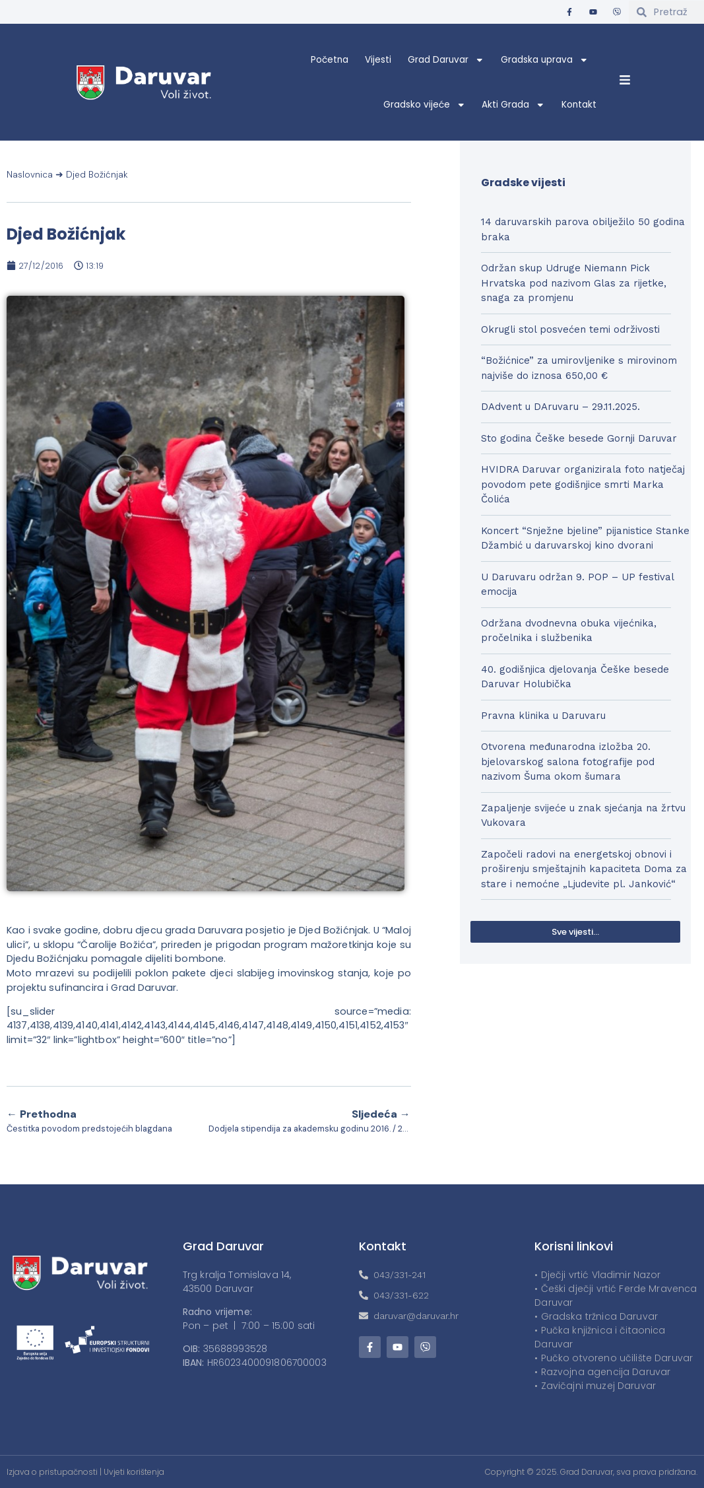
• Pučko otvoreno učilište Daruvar (613, 1358)
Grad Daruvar (446, 60)
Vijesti (378, 59)
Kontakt (578, 104)
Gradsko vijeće (424, 105)
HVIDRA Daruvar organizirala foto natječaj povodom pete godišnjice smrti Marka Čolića (583, 484)
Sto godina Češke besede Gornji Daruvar (579, 438)
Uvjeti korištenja (134, 1471)
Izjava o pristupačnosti (52, 1471)
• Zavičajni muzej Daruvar (595, 1385)
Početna (329, 59)
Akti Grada (513, 105)
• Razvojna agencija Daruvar (602, 1371)
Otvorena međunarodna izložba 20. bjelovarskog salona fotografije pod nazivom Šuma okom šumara (568, 761)
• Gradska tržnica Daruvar (596, 1316)
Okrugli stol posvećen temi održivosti (570, 329)
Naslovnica (30, 174)
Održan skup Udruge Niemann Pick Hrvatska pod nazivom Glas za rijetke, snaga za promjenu (573, 283)
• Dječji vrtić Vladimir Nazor (597, 1274)
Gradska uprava (545, 60)
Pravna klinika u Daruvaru (543, 716)
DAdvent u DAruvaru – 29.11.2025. (560, 407)
